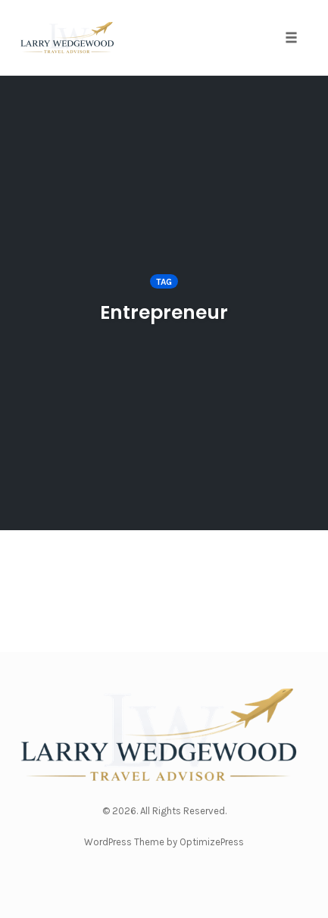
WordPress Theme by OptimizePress (164, 842)
